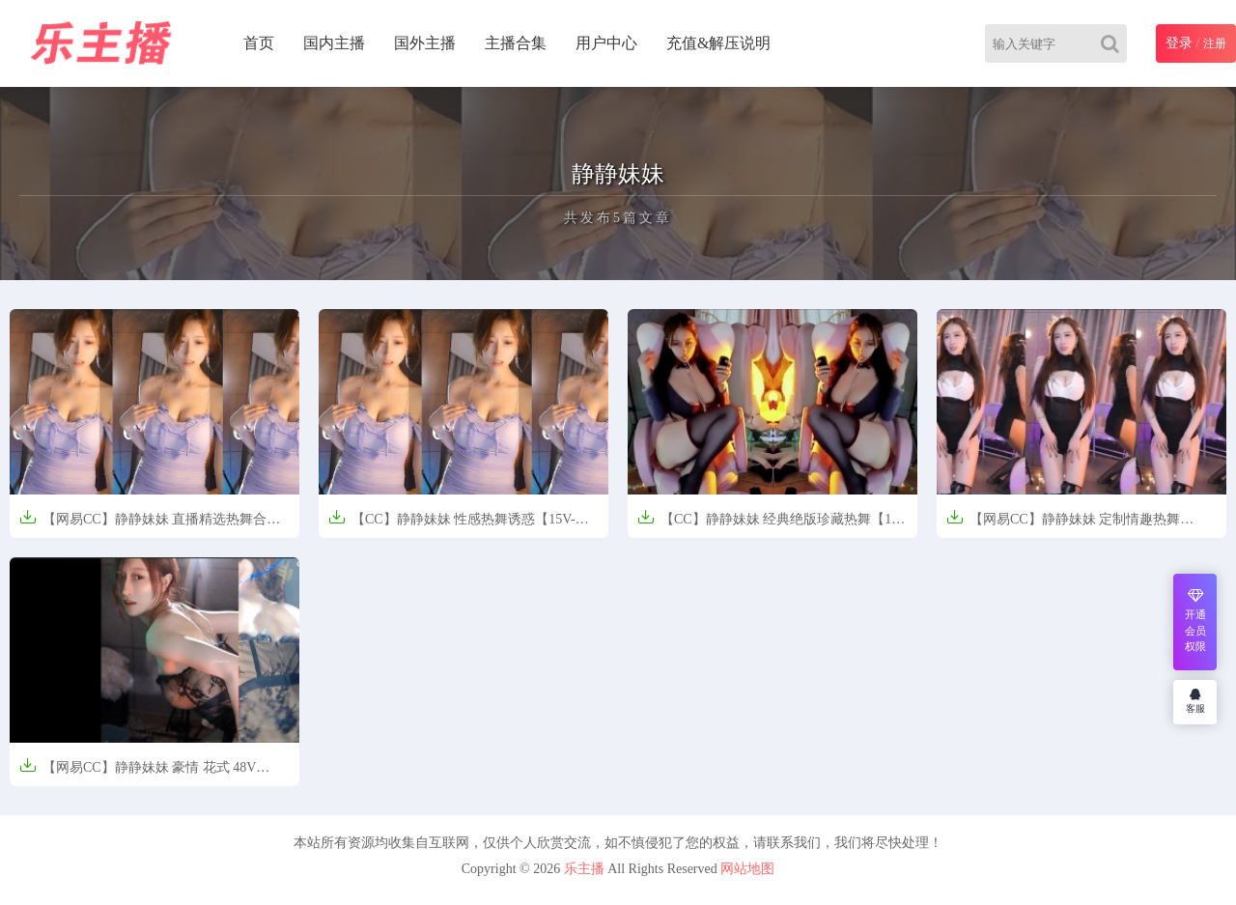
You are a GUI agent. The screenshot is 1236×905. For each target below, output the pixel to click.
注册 (1214, 43)
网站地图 (747, 869)
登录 (1179, 43)
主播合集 (516, 43)
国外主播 (425, 43)
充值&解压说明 (718, 43)
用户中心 (606, 43)
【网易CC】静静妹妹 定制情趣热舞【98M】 (1063, 525)
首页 (258, 43)
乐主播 (584, 869)
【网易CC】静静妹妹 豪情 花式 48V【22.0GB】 (137, 773)
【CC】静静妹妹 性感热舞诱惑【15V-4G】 (452, 525)
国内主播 (334, 43)
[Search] (1114, 43)
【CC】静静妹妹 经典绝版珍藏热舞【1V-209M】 (771, 525)
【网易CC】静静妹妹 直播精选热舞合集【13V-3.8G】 (149, 525)
